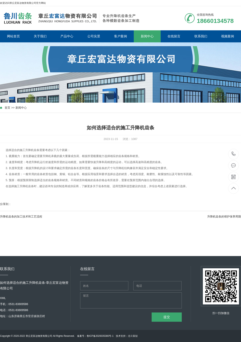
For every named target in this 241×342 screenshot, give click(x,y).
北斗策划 (133, 336)
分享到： (5, 204)
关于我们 (40, 36)
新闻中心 (147, 36)
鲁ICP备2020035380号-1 (100, 336)
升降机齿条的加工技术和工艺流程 (21, 216)
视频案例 (227, 36)
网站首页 (13, 36)
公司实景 (93, 36)
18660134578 (233, 154)
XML (3, 298)
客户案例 (120, 36)
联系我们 (200, 36)
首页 (7, 107)
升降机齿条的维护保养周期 (224, 216)
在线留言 (173, 36)
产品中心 (66, 36)
